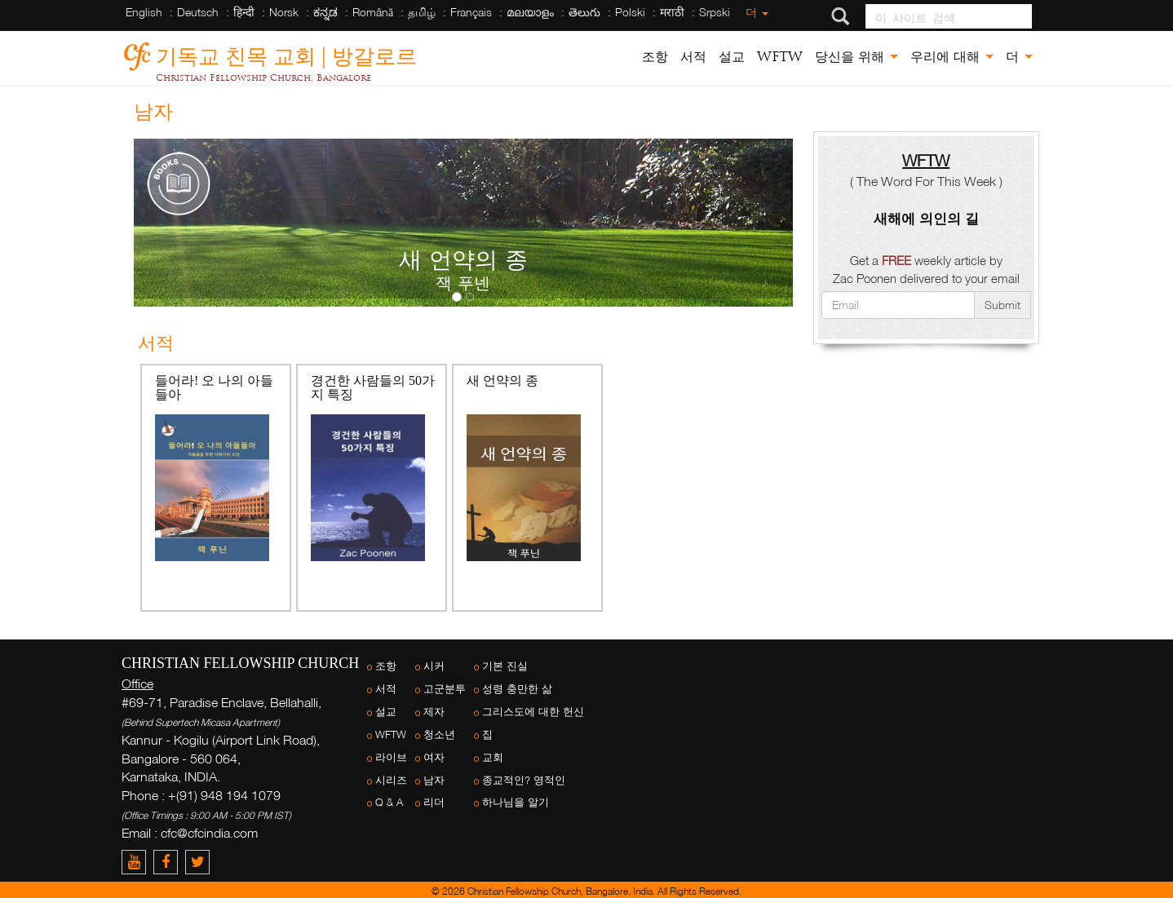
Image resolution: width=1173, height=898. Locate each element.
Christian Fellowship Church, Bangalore (263, 77)
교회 (492, 757)
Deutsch (198, 12)
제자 (434, 712)
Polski (630, 12)
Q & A (389, 802)
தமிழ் (422, 12)
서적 (693, 56)
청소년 (439, 734)
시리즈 (391, 780)
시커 (434, 666)
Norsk (284, 12)
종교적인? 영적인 (523, 780)
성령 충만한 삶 (517, 689)
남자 (434, 780)
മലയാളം (530, 12)
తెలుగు (584, 12)
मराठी (672, 12)
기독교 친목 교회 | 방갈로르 (286, 53)
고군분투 (444, 689)
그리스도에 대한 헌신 (533, 712)
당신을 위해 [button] (856, 56)
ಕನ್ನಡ (325, 12)
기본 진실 (505, 666)
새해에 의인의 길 (926, 218)
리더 (434, 802)
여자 (434, 757)
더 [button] (1019, 56)
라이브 (391, 757)
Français (471, 12)
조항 (655, 56)
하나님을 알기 (515, 802)
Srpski (714, 12)
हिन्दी (244, 12)
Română (372, 12)
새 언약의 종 (502, 380)
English (144, 12)
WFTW (780, 56)
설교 (732, 56)
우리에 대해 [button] (952, 56)
